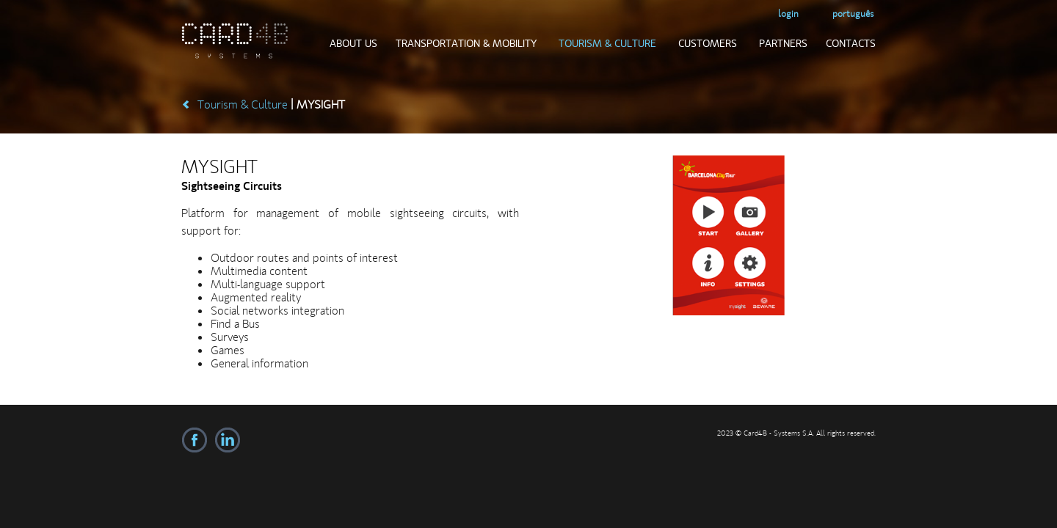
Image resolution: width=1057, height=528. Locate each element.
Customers (707, 43)
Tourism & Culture (607, 43)
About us (353, 43)
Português (852, 13)
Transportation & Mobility (466, 43)
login (788, 13)
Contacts (851, 43)
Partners (783, 43)
